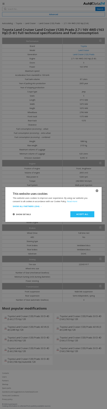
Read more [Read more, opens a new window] (72, 201)
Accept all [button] (82, 214)
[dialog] (53, 204)
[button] (53, 206)
